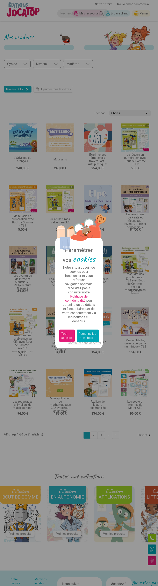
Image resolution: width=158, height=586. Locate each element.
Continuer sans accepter (84, 343)
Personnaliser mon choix (88, 335)
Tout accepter (67, 335)
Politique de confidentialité (76, 298)
